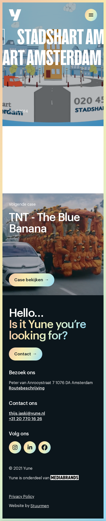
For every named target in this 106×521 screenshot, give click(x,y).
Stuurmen (39, 506)
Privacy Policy (21, 497)
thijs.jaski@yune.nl (27, 413)
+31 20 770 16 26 (25, 419)
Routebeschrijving (27, 388)
